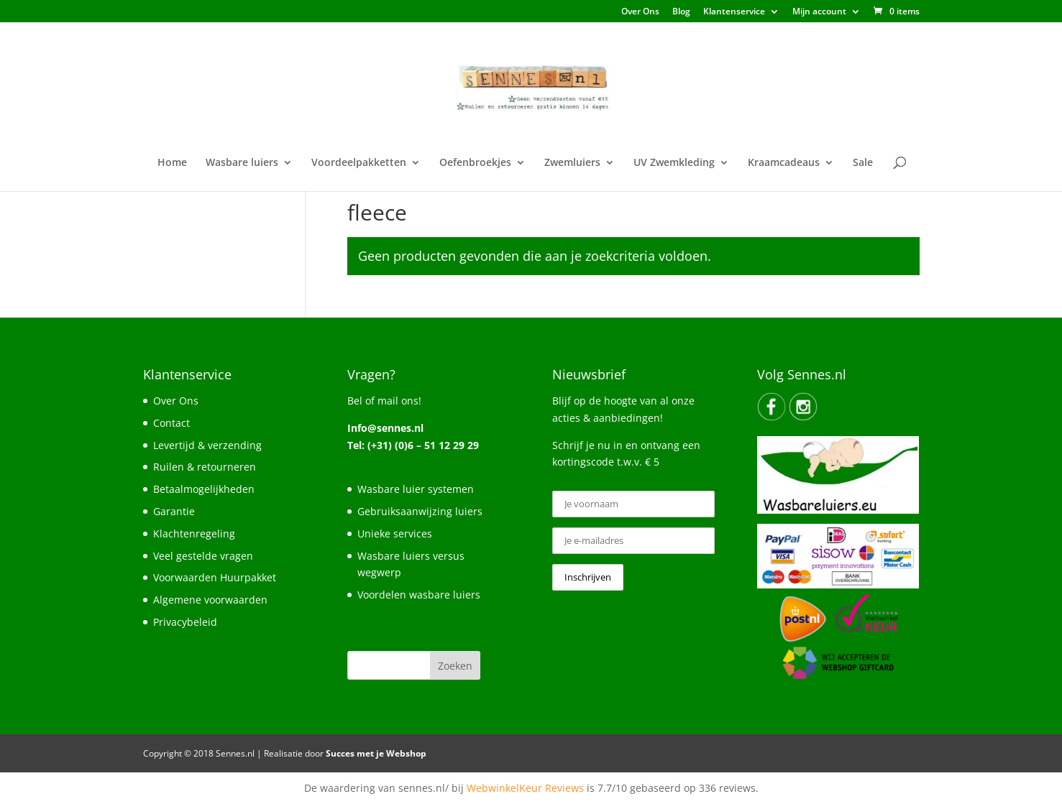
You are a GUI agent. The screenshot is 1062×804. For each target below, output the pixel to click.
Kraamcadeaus (784, 163)
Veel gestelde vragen (203, 556)
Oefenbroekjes (475, 163)
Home (172, 163)
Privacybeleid (185, 622)
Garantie (174, 511)
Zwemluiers (572, 163)
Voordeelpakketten (358, 163)
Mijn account (819, 12)
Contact (171, 423)
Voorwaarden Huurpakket (214, 577)
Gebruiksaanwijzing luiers (419, 511)
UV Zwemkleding (674, 163)
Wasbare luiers (242, 163)
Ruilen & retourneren (204, 466)
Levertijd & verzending (207, 445)
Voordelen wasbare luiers (418, 594)
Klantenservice (734, 12)
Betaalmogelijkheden (204, 489)
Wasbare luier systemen (415, 489)
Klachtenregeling (194, 533)
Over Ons (640, 12)
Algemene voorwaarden (210, 599)
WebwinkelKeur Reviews (525, 788)
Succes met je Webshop (376, 753)
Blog (681, 12)
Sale (863, 163)
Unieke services (394, 533)
